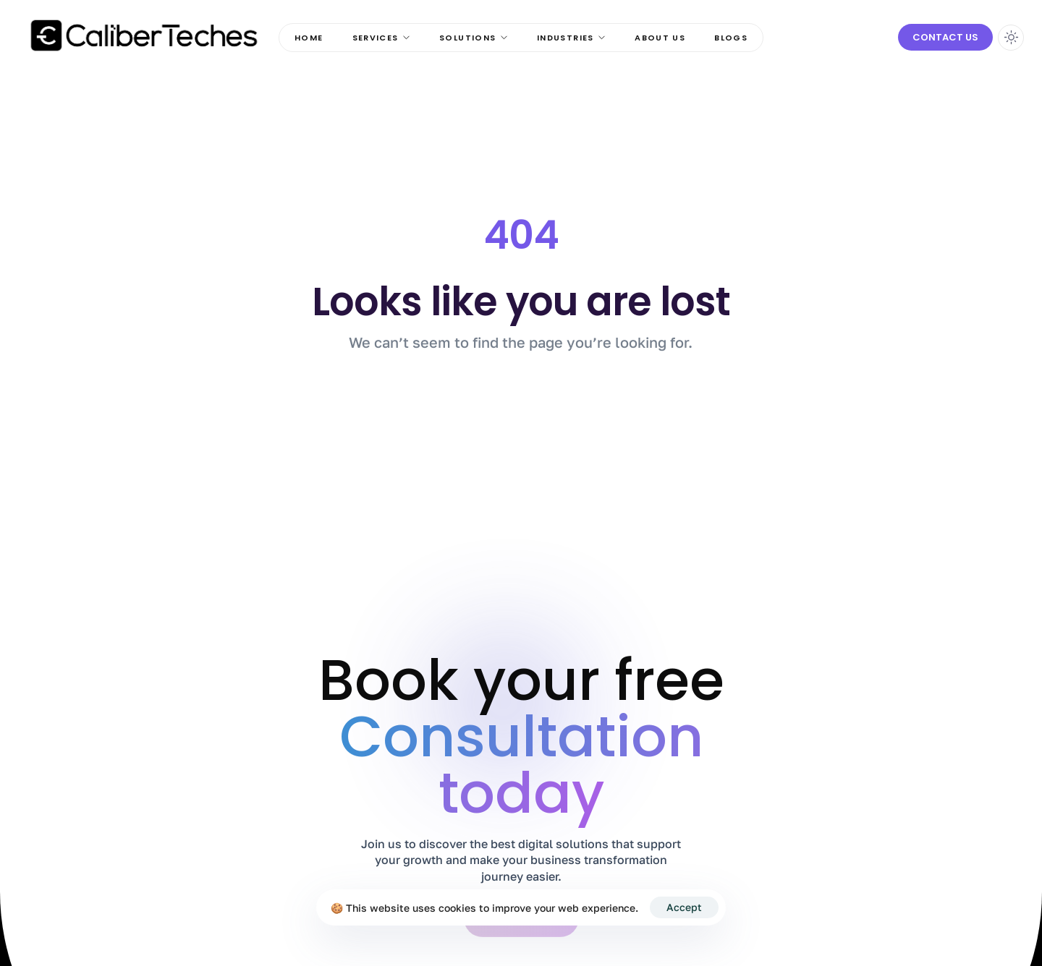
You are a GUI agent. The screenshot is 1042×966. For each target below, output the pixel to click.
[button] (945, 37)
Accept (684, 907)
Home (309, 37)
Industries (571, 37)
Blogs (730, 37)
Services (381, 37)
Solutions (473, 37)
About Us (660, 37)
